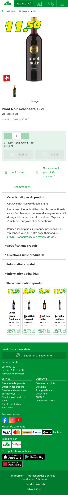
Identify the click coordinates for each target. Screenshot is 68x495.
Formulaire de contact (13, 373)
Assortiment (9, 11)
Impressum (17, 475)
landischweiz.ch (36, 484)
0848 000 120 (8, 366)
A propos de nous (44, 390)
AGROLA (40, 397)
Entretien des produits (13, 386)
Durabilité (41, 386)
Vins (35, 11)
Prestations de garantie (13, 383)
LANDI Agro (42, 393)
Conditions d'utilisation (35, 479)
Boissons (24, 11)
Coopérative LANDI (45, 400)
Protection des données (41, 475)
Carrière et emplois (45, 383)
